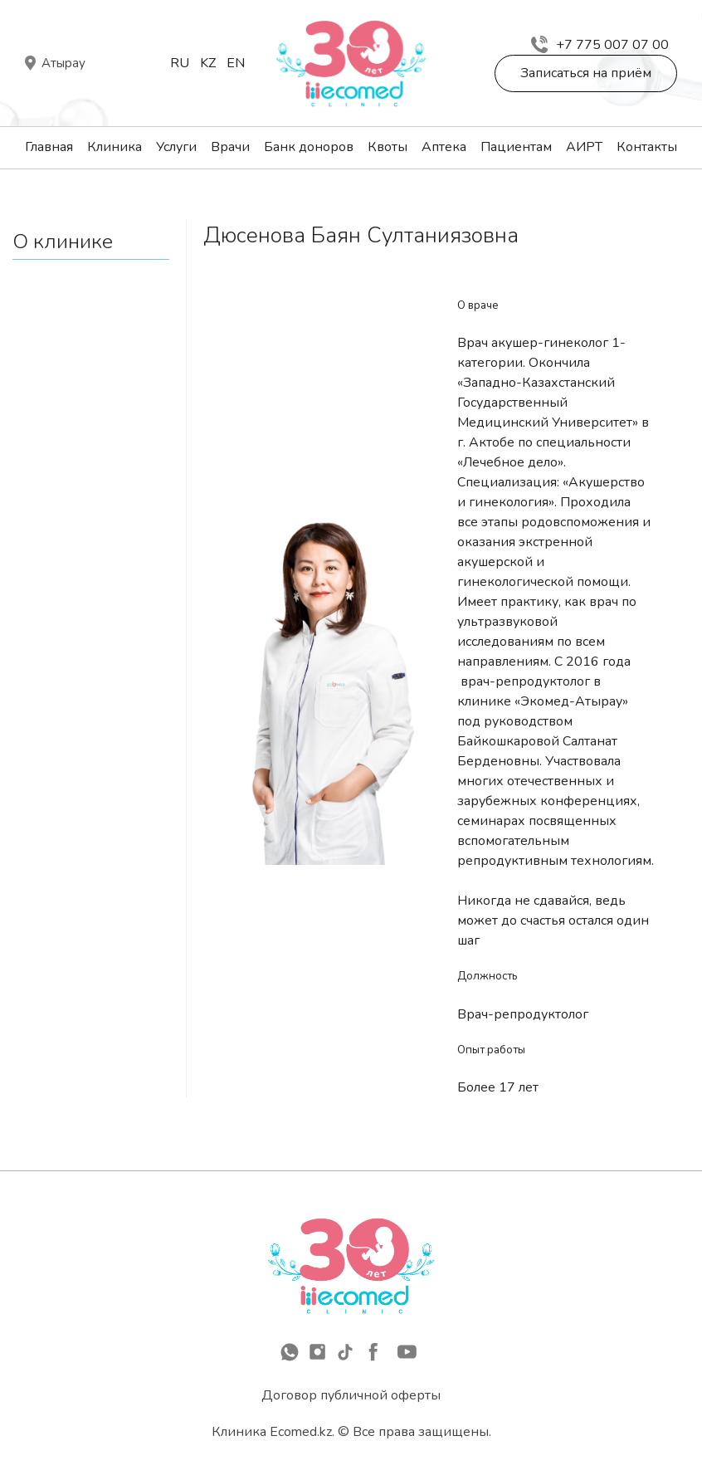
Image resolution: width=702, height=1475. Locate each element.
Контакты (647, 147)
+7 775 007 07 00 (600, 45)
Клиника (114, 147)
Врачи (230, 147)
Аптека (444, 147)
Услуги (176, 147)
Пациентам (516, 147)
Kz (208, 63)
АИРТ (584, 147)
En (236, 63)
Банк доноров (308, 147)
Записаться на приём (585, 73)
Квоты (387, 147)
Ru (179, 63)
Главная (49, 147)
